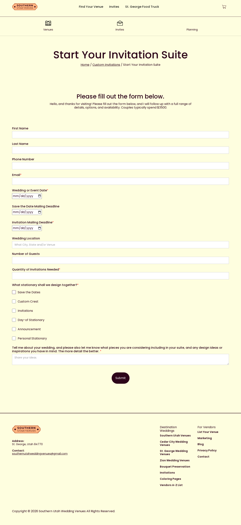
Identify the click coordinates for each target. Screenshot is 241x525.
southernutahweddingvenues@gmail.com (40, 453)
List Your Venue (208, 432)
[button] (224, 7)
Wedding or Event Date (30, 190)
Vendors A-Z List (171, 485)
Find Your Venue (91, 7)
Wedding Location (26, 238)
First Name (20, 128)
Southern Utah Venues (175, 435)
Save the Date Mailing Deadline (35, 206)
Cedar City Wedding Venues (174, 443)
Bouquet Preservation (175, 466)
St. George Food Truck (142, 7)
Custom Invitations (106, 65)
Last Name (20, 144)
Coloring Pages (170, 479)
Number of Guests (26, 254)
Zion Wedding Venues (175, 460)
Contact (203, 457)
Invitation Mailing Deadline (33, 222)
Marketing (205, 438)
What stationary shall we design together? (45, 285)
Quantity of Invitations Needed (36, 269)
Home (85, 65)
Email (17, 175)
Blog (201, 444)
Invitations (167, 473)
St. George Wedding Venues (174, 452)
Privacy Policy (207, 450)
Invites (114, 7)
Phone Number (23, 159)
